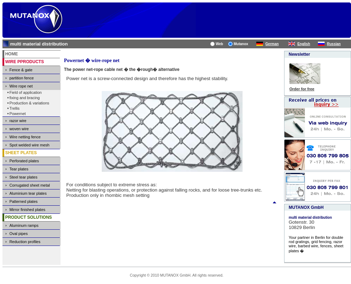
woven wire (19, 129)
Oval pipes (19, 233)
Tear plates (19, 169)
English (303, 44)
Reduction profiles (25, 242)
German (272, 44)
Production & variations (29, 103)
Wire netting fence (25, 137)
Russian (334, 44)
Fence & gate (21, 70)
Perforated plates (24, 161)
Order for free (301, 89)
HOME (11, 54)
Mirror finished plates (27, 209)
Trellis (15, 108)
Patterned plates (24, 201)
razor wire (18, 121)
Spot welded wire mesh (30, 145)
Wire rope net (21, 86)
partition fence (22, 78)
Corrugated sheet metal (30, 185)
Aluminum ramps (24, 225)
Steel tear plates (24, 177)
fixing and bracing (25, 98)
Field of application (26, 92)
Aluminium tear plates (28, 193)
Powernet (18, 113)
